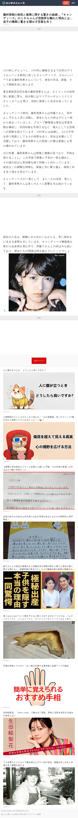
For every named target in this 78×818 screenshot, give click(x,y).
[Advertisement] (39, 49)
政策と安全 (19, 814)
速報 (73, 3)
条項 (25, 814)
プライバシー (32, 814)
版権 (39, 814)
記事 (66, 3)
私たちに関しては (7, 814)
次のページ (39, 361)
